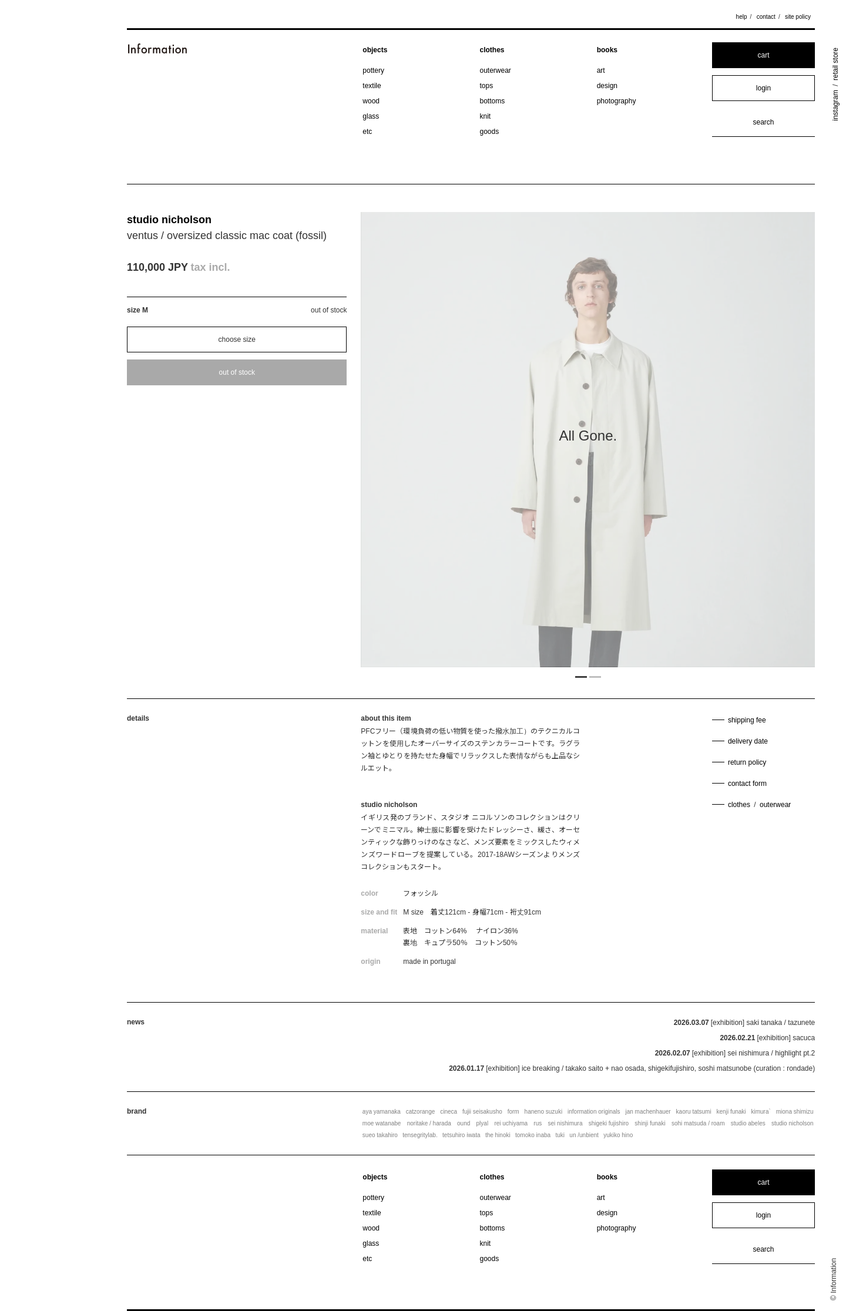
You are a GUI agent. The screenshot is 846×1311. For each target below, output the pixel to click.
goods (489, 131)
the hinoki (498, 1135)
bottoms (492, 101)
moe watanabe (381, 1123)
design (607, 86)
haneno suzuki (544, 1111)
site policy (798, 17)
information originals (594, 1111)
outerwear (495, 70)
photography (616, 101)
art (601, 70)
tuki (560, 1135)
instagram (835, 105)
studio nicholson (169, 220)
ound (463, 1123)
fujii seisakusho (482, 1111)
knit (485, 116)
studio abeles (748, 1123)
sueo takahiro (380, 1135)
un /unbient (584, 1135)
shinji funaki (649, 1123)
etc (367, 131)
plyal (482, 1123)
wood (371, 101)
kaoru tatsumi (693, 1111)
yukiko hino (618, 1135)
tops (487, 86)
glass (370, 116)
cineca (448, 1111)
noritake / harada (429, 1123)
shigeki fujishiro (609, 1123)
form (513, 1111)
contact (766, 17)
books (607, 50)
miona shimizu (795, 1111)
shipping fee (747, 720)
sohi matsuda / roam (698, 1123)
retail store (835, 64)
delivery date (748, 741)
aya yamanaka (381, 1111)
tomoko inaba (532, 1135)
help (741, 17)
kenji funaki (731, 1111)
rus (537, 1123)
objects (374, 50)
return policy (747, 762)
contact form (747, 783)
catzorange (420, 1111)
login (763, 88)
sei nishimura (565, 1123)
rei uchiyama (511, 1123)
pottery (373, 70)
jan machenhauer (647, 1111)
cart (763, 55)
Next (747, 439)
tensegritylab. (419, 1135)
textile (371, 86)
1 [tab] (581, 676)
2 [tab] (595, 676)
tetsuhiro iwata (461, 1135)
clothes (492, 50)
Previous (429, 439)
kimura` (760, 1111)
